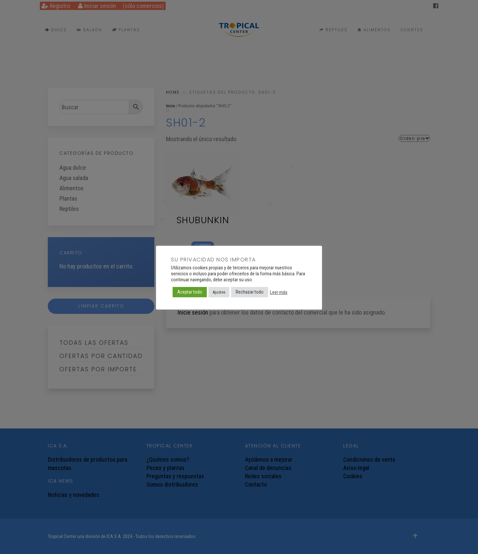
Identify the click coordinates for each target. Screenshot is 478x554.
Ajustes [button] (218, 292)
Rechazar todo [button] (250, 292)
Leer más (278, 292)
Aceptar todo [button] (189, 292)
